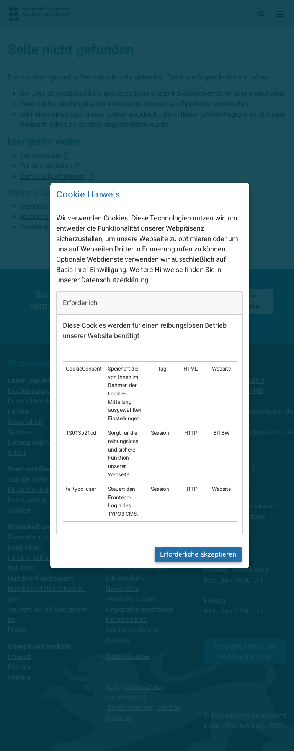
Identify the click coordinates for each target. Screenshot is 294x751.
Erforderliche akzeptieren (198, 554)
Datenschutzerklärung (115, 280)
